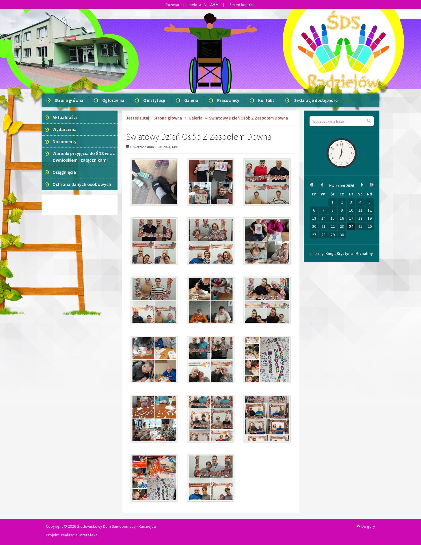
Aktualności (65, 117)
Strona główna (69, 100)
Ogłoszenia (113, 100)
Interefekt (88, 534)
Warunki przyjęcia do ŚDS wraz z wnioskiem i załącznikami (84, 156)
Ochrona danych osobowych (82, 184)
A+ (206, 4)
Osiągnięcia (64, 172)
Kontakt (266, 100)
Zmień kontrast (242, 4)
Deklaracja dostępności (315, 100)
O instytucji (154, 100)
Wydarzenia (65, 129)
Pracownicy (228, 100)
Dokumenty (65, 141)
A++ (214, 4)
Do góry (366, 526)
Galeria (191, 100)
